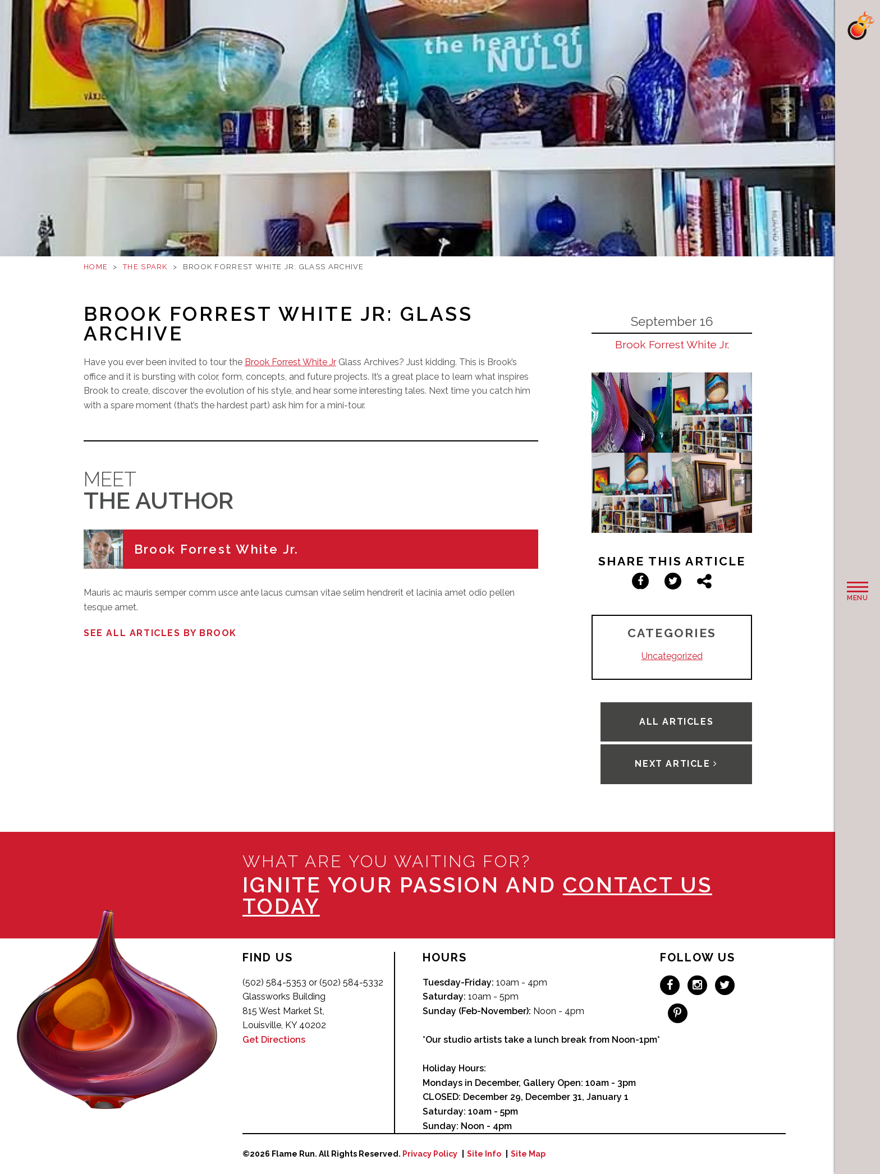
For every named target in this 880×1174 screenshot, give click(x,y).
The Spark (145, 267)
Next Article (676, 763)
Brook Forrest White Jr (290, 362)
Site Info (484, 1153)
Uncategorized (672, 656)
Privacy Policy (429, 1153)
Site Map (528, 1153)
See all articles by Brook (160, 633)
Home (96, 267)
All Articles (676, 721)
